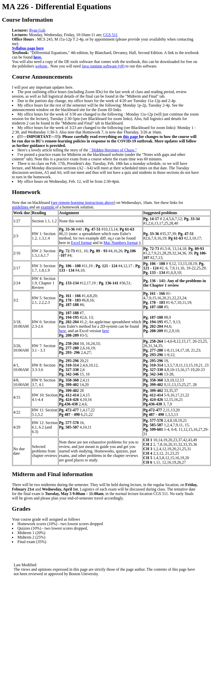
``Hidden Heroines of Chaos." (113, 150)
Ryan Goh (37, 30)
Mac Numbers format (121, 243)
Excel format (81, 243)
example (48, 207)
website (41, 66)
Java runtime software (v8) (103, 66)
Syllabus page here (28, 48)
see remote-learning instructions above (83, 202)
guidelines (20, 207)
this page (131, 136)
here (62, 331)
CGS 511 (110, 35)
